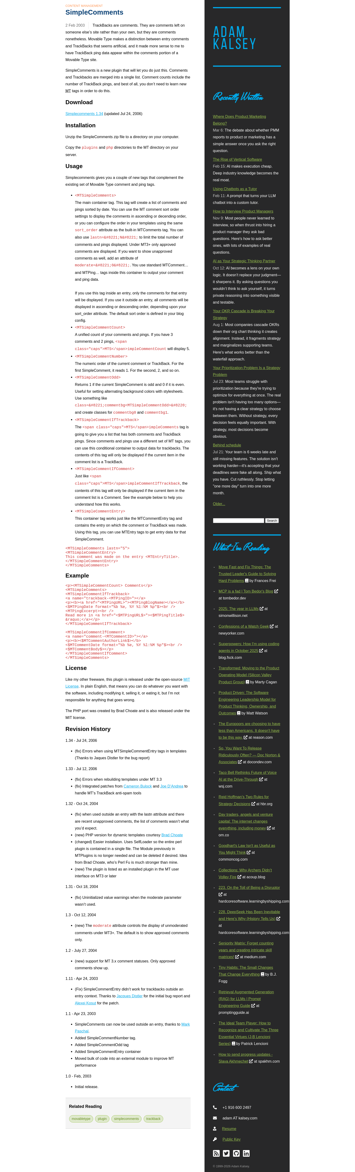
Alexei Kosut (85, 1003)
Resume (229, 1129)
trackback (153, 1119)
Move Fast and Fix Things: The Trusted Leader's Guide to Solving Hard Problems (247, 574)
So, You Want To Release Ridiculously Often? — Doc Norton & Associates (249, 755)
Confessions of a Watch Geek (244, 626)
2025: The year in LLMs (239, 609)
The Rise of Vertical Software (237, 159)
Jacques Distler (129, 996)
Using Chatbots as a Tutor (235, 189)
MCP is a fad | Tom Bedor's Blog (246, 591)
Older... (219, 504)
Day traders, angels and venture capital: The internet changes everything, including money (246, 821)
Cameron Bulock (138, 786)
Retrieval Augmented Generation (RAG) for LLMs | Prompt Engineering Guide (246, 999)
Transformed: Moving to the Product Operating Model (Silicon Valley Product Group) (249, 675)
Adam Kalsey (235, 38)
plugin (102, 1119)
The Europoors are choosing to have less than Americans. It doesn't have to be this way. (249, 730)
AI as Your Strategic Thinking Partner (244, 261)
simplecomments (126, 1119)
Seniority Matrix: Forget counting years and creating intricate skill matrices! (246, 950)
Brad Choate (172, 835)
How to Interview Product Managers (243, 211)
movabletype (81, 1119)
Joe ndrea (171, 786)
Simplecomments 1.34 (84, 113)
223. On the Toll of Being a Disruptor (249, 887)
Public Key (232, 1139)
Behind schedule (227, 445)
